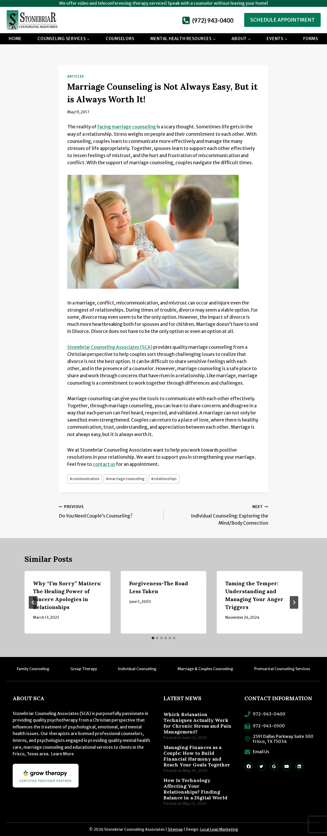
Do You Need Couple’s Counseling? (109, 511)
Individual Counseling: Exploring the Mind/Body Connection (218, 514)
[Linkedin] (299, 766)
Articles (75, 76)
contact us (104, 464)
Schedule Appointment (282, 20)
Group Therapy (83, 668)
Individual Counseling (137, 668)
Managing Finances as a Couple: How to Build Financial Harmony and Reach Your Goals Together (197, 756)
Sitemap (175, 829)
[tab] (153, 638)
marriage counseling (125, 479)
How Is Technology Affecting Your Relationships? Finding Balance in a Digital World (195, 789)
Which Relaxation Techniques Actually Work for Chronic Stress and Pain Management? (198, 723)
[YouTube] (286, 766)
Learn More (62, 753)
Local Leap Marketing (219, 829)
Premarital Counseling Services (282, 668)
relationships (164, 479)
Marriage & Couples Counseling (205, 668)
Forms (310, 38)
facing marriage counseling (126, 127)
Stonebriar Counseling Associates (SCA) (109, 347)
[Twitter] (261, 766)
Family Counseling (33, 668)
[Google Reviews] (274, 766)
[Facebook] (248, 766)
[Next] (294, 602)
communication (84, 479)
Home (15, 38)
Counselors (120, 38)
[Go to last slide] (33, 602)
